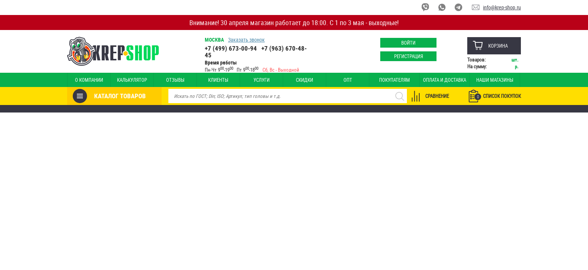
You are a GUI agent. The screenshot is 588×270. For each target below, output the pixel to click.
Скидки (304, 79)
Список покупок (497, 96)
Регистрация (408, 56)
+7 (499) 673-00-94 (231, 48)
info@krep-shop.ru (502, 7)
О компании (89, 79)
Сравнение (437, 96)
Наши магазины (494, 79)
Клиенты (218, 79)
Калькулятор (132, 79)
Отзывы (175, 79)
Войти (408, 42)
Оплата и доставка (444, 79)
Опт (348, 79)
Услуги (262, 79)
